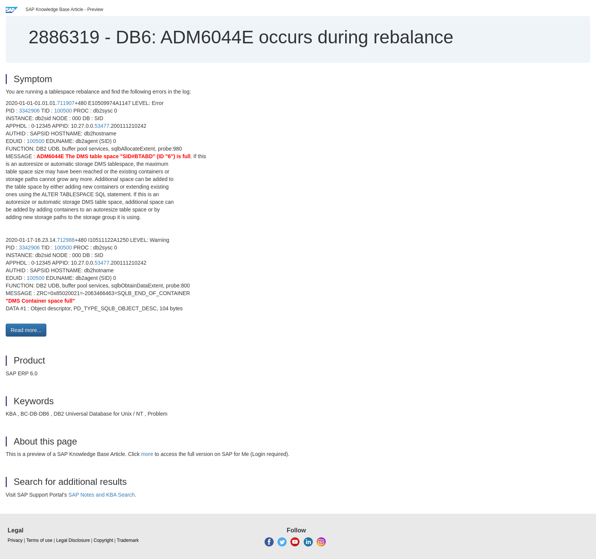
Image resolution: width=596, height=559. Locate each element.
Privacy (15, 540)
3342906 (29, 111)
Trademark (128, 540)
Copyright (103, 540)
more (147, 454)
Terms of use (39, 540)
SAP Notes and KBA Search (101, 495)
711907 (66, 103)
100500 (63, 111)
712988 (66, 240)
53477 (102, 126)
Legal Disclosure (73, 540)
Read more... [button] (26, 330)
